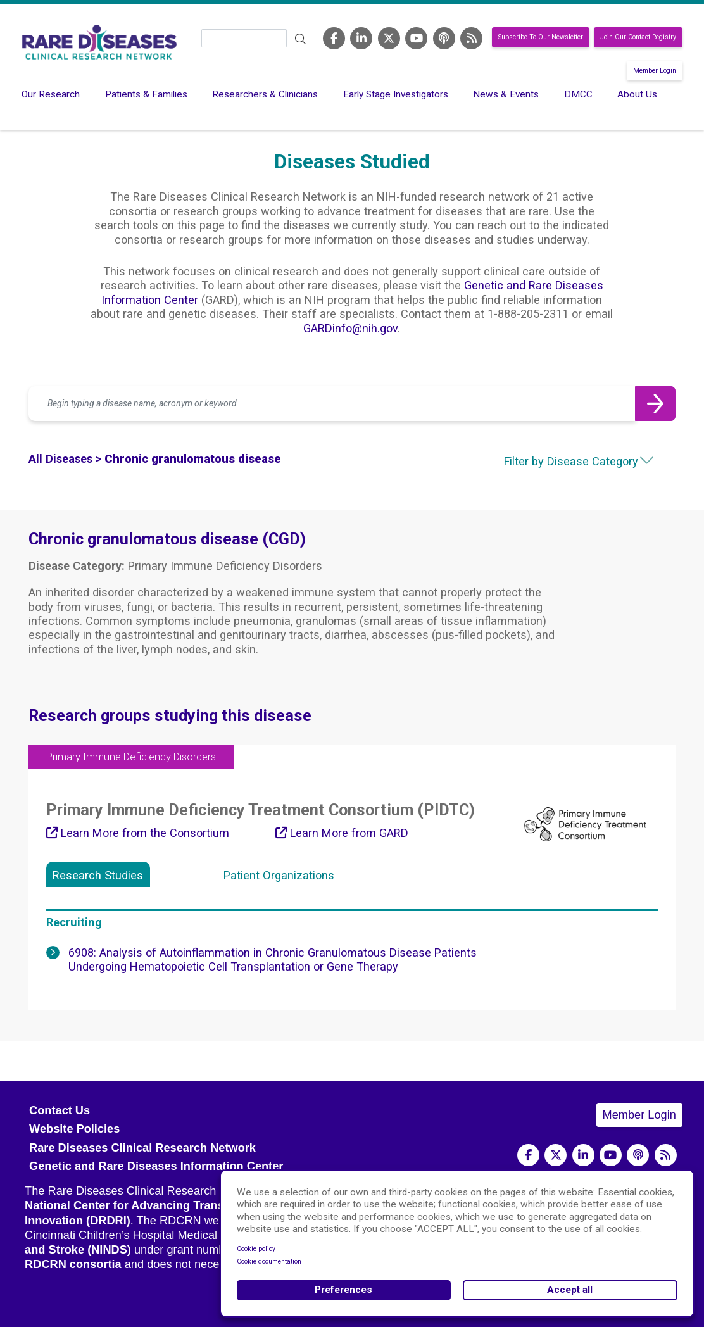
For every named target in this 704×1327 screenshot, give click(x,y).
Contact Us (59, 1110)
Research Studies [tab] (98, 875)
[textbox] (558, 461)
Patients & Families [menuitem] (146, 94)
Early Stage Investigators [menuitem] (395, 94)
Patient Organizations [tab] (278, 875)
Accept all (570, 1289)
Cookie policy (256, 1249)
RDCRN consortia (73, 1264)
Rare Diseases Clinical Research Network (142, 1147)
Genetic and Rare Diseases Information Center (156, 1166)
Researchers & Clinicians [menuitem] (265, 94)
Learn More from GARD (341, 833)
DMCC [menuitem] (578, 94)
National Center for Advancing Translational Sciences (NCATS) (196, 1205)
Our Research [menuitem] (51, 94)
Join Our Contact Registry (638, 38)
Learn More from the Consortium (137, 833)
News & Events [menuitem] (506, 94)
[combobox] (558, 461)
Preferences (343, 1289)
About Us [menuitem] (637, 94)
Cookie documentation (269, 1261)
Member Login (654, 70)
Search (300, 39)
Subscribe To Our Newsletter (540, 38)
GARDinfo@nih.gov (350, 328)
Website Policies (74, 1129)
